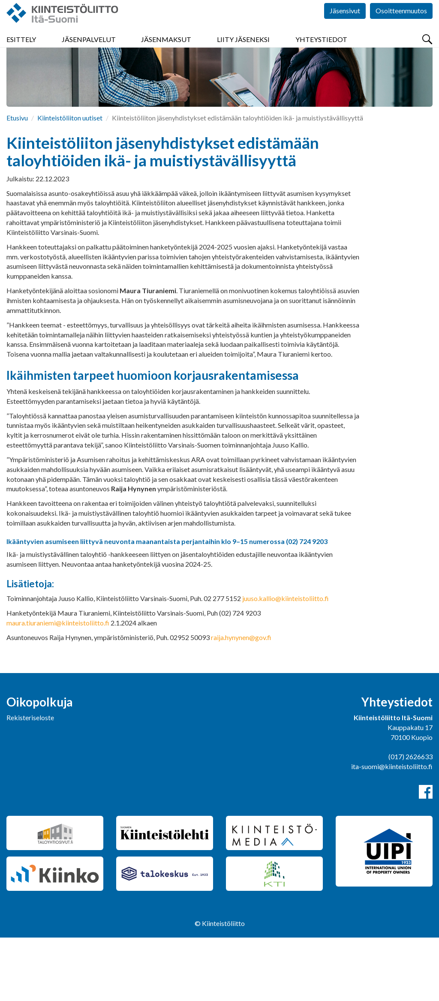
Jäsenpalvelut (89, 51)
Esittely (21, 51)
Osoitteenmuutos (401, 25)
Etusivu (17, 181)
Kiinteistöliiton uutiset (69, 181)
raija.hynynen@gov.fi (241, 701)
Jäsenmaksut (166, 51)
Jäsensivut (345, 25)
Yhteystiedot (321, 51)
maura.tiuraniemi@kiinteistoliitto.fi (57, 686)
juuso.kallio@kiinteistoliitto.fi (285, 662)
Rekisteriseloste (30, 781)
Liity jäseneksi (243, 51)
